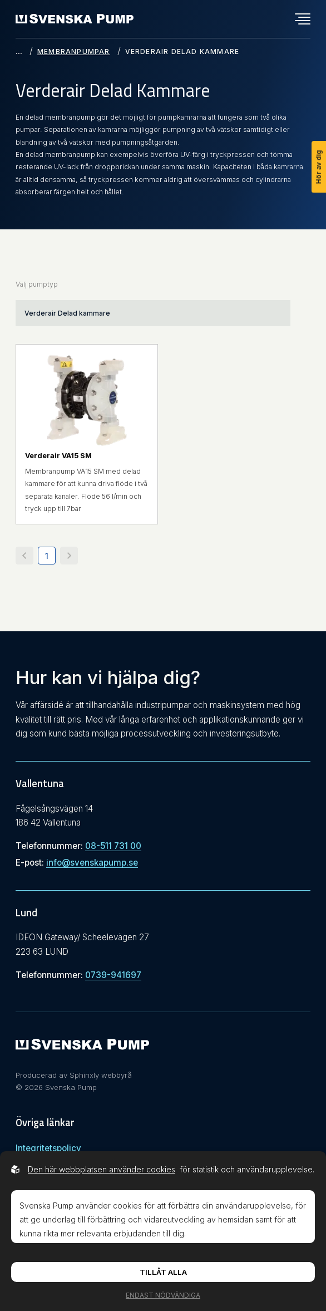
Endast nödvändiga (163, 1295)
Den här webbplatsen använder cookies (101, 1169)
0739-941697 (113, 975)
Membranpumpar (73, 51)
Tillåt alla (163, 1272)
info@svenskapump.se (92, 862)
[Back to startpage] (75, 18)
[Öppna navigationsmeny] (302, 18)
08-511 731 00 (113, 846)
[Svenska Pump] (82, 1047)
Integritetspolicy (48, 1148)
